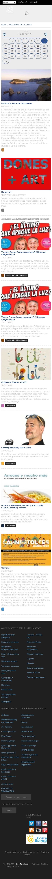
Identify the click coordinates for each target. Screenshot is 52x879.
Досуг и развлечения (35, 668)
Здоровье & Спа (33, 672)
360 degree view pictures (8, 695)
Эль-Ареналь (6, 726)
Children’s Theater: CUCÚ (13, 382)
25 (31, 56)
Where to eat (27, 731)
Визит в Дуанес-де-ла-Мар (10, 655)
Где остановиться (28, 736)
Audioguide (6, 701)
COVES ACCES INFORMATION (7, 789)
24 (25, 56)
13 (44, 46)
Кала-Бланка (6, 736)
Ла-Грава (5, 715)
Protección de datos (13, 852)
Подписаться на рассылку (16, 797)
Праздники (5, 685)
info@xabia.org (22, 864)
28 (6, 61)
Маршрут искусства (35, 654)
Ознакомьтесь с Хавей (13, 628)
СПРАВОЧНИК (27, 750)
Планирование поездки (33, 708)
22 (12, 56)
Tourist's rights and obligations (29, 756)
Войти (9, 810)
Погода (24, 722)
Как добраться (27, 726)
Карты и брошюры (28, 745)
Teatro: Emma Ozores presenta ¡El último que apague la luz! (23, 318)
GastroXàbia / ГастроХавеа (7, 679)
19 (38, 51)
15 (12, 51)
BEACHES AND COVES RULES (10, 758)
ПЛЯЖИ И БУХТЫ (9, 708)
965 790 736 (8, 864)
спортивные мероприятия (32, 648)
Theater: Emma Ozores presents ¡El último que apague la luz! (23, 253)
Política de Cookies (40, 864)
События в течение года (34, 636)
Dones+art (6, 192)
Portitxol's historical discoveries (16, 103)
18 (31, 51)
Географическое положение (27, 716)
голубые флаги (7, 784)
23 (19, 56)
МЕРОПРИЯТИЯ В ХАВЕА (20, 24)
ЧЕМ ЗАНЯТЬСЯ (34, 628)
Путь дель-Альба (34, 642)
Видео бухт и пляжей (9, 764)
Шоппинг (31, 663)
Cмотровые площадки (10, 666)
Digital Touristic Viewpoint (8, 636)
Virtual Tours (6, 689)
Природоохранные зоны (8, 671)
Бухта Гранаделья (8, 752)
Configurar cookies (31, 852)
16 (19, 51)
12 (38, 46)
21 (6, 56)
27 (44, 56)
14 (6, 51)
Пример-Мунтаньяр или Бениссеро (9, 720)
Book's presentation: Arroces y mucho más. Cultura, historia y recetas (22, 506)
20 (44, 51)
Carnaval (5, 568)
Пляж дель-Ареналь (9, 661)
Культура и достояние (10, 642)
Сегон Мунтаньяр (8, 731)
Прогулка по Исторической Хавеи (9, 648)
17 (25, 51)
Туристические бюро (29, 740)
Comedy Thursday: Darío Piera (16, 447)
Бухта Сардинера (8, 740)
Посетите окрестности (36, 677)
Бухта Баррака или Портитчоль (8, 746)
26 (38, 56)
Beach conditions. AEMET (8, 777)
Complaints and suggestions (28, 763)
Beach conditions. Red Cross (8, 770)
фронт (3, 24)
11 (31, 46)
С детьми (30, 658)
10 (25, 46)
